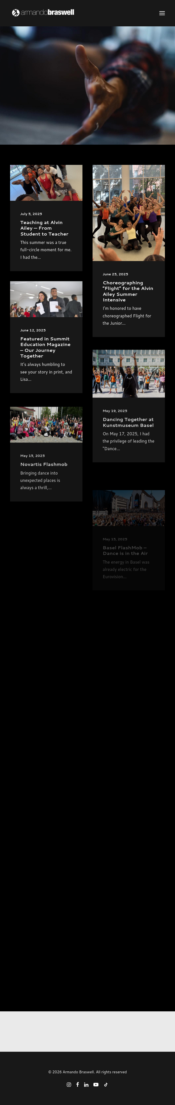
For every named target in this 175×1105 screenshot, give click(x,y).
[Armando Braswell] (53, 13)
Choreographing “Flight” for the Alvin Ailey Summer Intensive (128, 291)
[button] (162, 13)
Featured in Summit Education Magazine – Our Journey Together (45, 365)
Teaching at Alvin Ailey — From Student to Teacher (44, 228)
